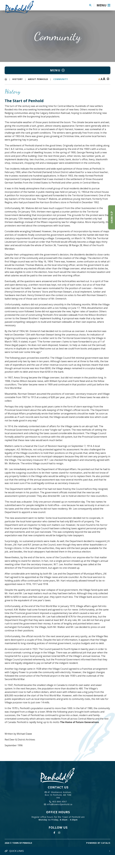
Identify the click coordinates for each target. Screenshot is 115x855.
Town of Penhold (22, 7)
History (17, 79)
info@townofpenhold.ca (58, 804)
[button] (91, 5)
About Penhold (38, 79)
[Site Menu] (57, 70)
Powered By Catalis (98, 843)
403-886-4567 (58, 801)
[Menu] (103, 5)
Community (60, 79)
